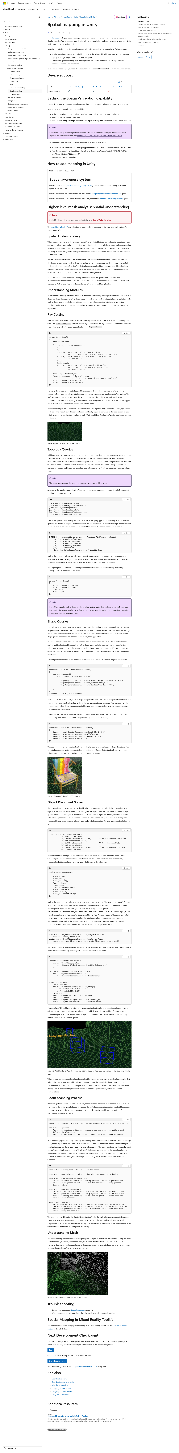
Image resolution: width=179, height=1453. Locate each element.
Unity (76, 17)
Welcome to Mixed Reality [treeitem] (14, 26)
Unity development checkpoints (84, 1366)
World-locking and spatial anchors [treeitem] (22, 75)
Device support (143, 21)
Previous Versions (21, 1446)
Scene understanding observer (111, 198)
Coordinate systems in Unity (63, 1382)
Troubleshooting (143, 36)
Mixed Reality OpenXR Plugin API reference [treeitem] (23, 58)
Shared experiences (57, 1361)
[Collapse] (39, 17)
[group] (89, 1129)
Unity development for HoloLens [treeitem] (19, 49)
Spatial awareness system (147, 30)
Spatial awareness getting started (78, 185)
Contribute (41, 1446)
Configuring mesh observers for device (105, 193)
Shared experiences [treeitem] (17, 78)
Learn (49, 17)
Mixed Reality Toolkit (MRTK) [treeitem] (18, 55)
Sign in (173, 3)
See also (141, 45)
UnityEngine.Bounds (60, 1394)
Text (50, 1350)
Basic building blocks (87, 17)
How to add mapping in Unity (148, 27)
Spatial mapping (53, 38)
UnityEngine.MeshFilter (61, 1388)
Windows (57, 17)
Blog (31, 1446)
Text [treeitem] (11, 84)
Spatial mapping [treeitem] (16, 91)
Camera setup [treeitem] (15, 71)
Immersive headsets (115, 87)
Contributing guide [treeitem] (11, 136)
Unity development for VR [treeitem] (17, 52)
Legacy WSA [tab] (69, 171)
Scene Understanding (102, 220)
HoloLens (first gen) (75, 87)
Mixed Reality (67, 17)
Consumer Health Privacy (65, 1446)
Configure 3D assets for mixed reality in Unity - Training (67, 1416)
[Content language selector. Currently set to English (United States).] (13, 1441)
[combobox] (22, 22)
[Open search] (168, 3)
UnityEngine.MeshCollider (62, 1391)
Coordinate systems (59, 1379)
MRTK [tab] (51, 171)
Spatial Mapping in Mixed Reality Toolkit (152, 39)
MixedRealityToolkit (58, 227)
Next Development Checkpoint (149, 42)
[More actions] (130, 17)
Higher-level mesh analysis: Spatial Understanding (155, 33)
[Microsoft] (4, 3)
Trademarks (95, 1446)
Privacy (49, 1446)
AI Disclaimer (7, 1446)
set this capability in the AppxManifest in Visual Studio (99, 135)
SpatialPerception (78, 1310)
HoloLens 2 (96, 87)
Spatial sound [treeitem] (15, 94)
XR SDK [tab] (59, 171)
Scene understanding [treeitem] (17, 88)
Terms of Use (83, 1446)
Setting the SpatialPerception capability (152, 24)
